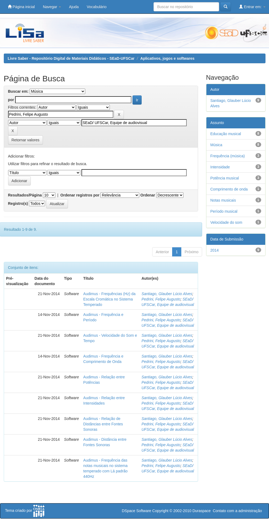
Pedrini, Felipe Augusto (160, 299)
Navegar (52, 7)
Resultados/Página (25, 195)
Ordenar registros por (80, 195)
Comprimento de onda (229, 189)
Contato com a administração (237, 511)
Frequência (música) (227, 156)
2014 (214, 250)
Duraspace (201, 511)
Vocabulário (97, 7)
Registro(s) (18, 203)
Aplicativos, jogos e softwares (167, 58)
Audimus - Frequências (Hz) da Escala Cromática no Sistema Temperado (109, 299)
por (11, 100)
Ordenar (147, 195)
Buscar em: (18, 91)
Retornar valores (26, 140)
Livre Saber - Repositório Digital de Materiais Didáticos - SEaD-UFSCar (71, 58)
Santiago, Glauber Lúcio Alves (166, 294)
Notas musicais (223, 200)
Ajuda (74, 7)
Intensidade (220, 167)
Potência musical (224, 178)
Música (216, 145)
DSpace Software (136, 511)
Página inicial (21, 6)
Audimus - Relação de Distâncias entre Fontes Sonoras (103, 424)
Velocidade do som (226, 222)
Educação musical (225, 134)
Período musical (223, 211)
